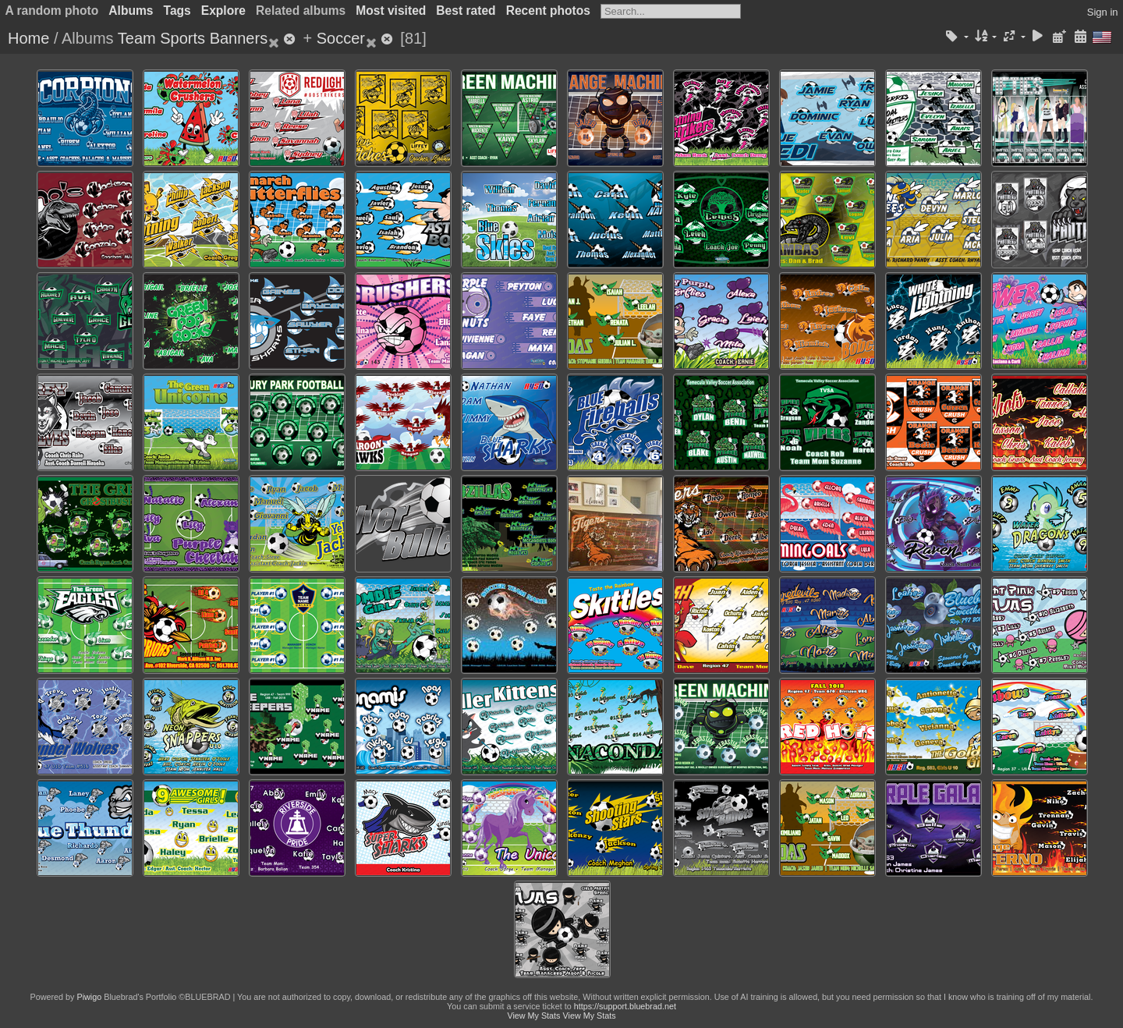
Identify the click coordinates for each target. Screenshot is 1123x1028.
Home (28, 38)
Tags (177, 10)
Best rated (465, 10)
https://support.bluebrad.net (625, 1006)
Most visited (391, 10)
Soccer (341, 38)
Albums (130, 10)
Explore (223, 10)
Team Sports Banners (192, 38)
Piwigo (88, 996)
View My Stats (533, 1015)
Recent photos (548, 10)
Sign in (1102, 12)
